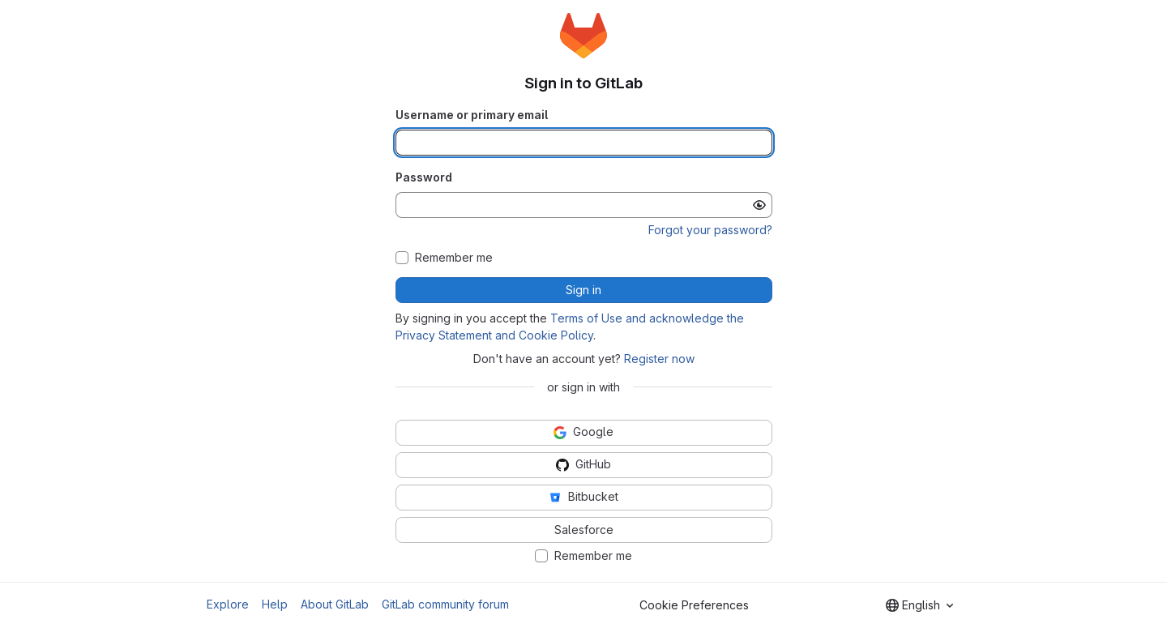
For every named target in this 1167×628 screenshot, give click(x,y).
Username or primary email (471, 115)
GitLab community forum (445, 604)
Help (275, 604)
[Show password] (759, 205)
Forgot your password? (710, 230)
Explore (228, 604)
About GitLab (335, 604)
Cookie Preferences (694, 605)
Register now (659, 358)
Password (423, 177)
